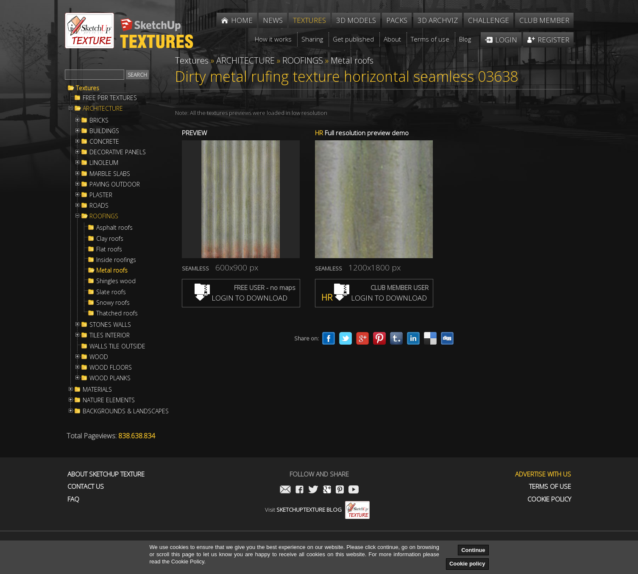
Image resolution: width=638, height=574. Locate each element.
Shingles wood (116, 281)
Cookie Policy (549, 499)
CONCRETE (104, 141)
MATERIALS (97, 389)
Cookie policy (467, 563)
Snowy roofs (113, 303)
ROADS (99, 205)
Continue (473, 550)
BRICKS (99, 120)
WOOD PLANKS (110, 378)
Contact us (85, 486)
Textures (87, 88)
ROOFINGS (103, 216)
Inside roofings (116, 260)
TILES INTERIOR (109, 335)
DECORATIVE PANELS (117, 152)
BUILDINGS (104, 131)
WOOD (98, 357)
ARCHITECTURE (103, 108)
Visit (317, 509)
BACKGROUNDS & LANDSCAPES (126, 411)
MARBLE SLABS (109, 174)
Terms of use (550, 486)
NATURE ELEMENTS (109, 400)
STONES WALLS (110, 325)
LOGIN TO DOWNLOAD (241, 298)
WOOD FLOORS (110, 367)
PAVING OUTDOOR (114, 184)
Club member (544, 20)
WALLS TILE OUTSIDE (117, 346)
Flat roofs (109, 249)
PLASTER (100, 195)
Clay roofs (109, 238)
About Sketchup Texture (106, 474)
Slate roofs (111, 292)
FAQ (73, 499)
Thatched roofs (117, 313)
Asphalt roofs (114, 227)
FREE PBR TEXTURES (110, 98)
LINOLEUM (103, 163)
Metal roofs (112, 270)
